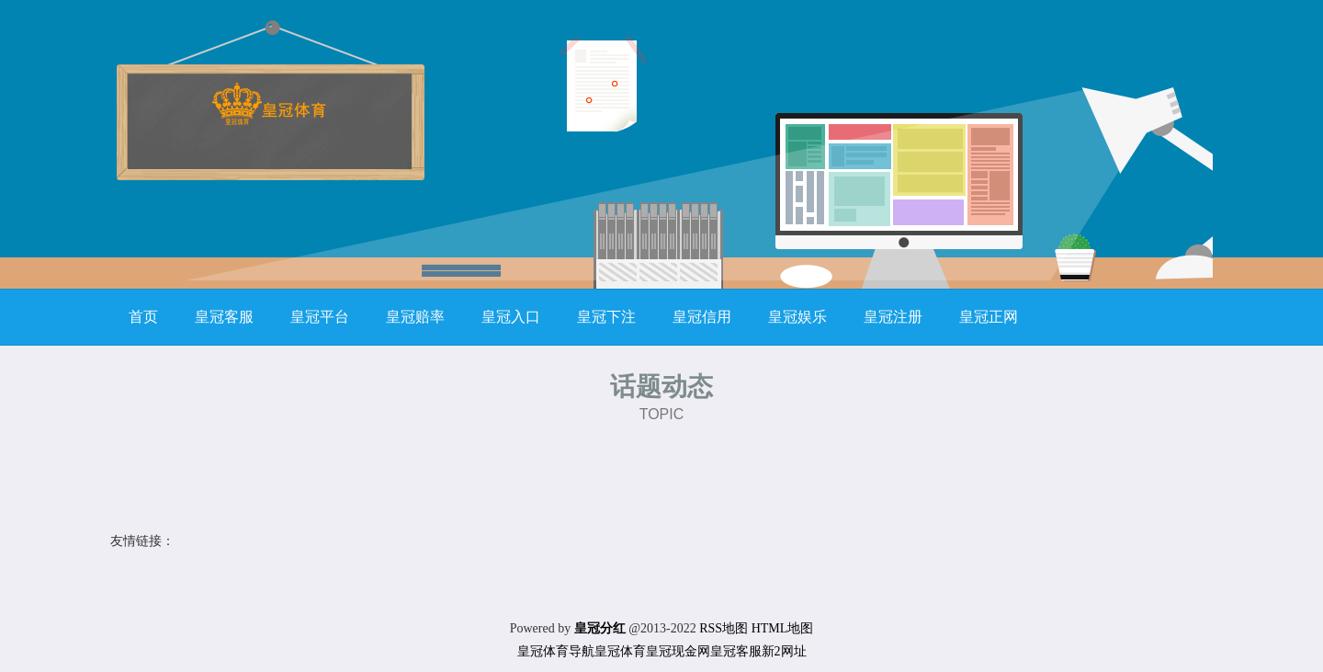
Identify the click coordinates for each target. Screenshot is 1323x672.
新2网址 (784, 651)
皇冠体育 (620, 651)
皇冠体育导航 (555, 651)
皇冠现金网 (678, 651)
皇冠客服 (736, 651)
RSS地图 (723, 628)
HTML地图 (783, 628)
